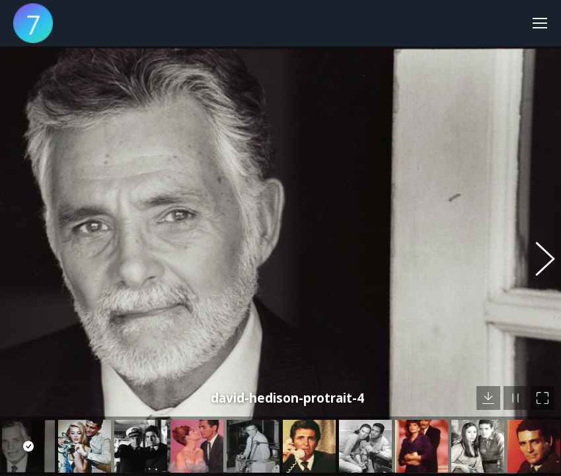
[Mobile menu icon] (540, 23)
